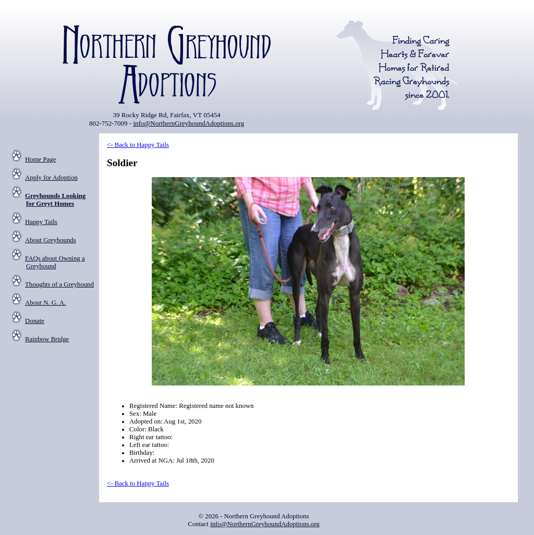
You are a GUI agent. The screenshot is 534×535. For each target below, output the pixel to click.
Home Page (40, 159)
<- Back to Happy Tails (138, 144)
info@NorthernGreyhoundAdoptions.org (188, 123)
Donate (34, 321)
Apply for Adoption (51, 177)
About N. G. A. (45, 302)
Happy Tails (41, 222)
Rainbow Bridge (47, 339)
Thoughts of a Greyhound (59, 284)
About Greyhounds (50, 240)
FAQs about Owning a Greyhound (55, 262)
